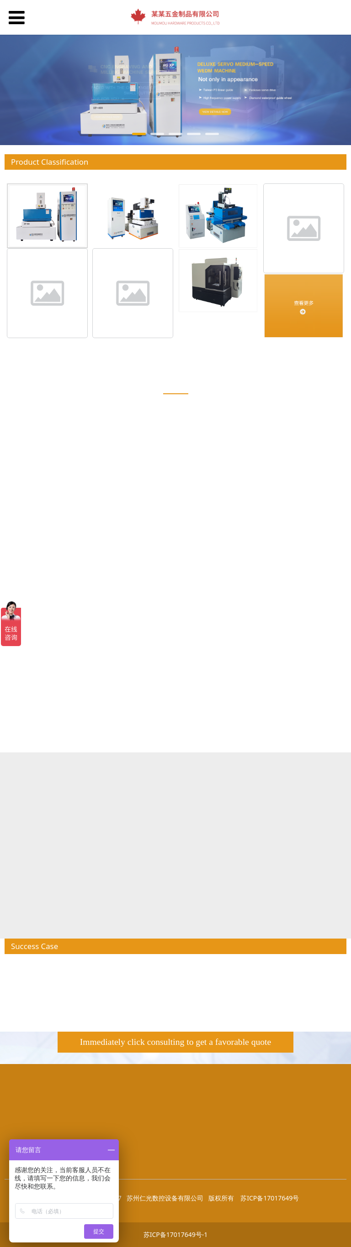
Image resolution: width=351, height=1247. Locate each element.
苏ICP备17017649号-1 (176, 1234)
